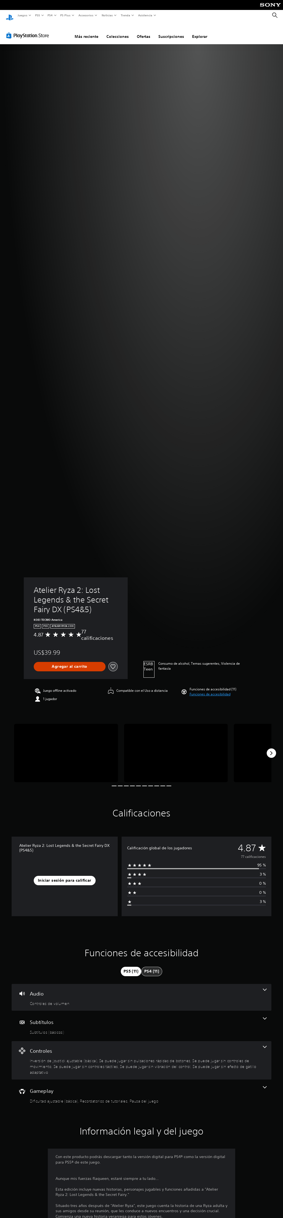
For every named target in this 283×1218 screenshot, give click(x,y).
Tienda (125, 15)
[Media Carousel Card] (66, 748)
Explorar (199, 31)
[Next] (271, 748)
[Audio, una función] (141, 992)
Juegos (22, 15)
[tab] (131, 966)
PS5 (37, 15)
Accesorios (85, 15)
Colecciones (117, 31)
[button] (210, 689)
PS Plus (65, 15)
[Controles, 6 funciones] (141, 1055)
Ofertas (143, 31)
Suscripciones (171, 31)
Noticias (107, 15)
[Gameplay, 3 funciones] (141, 1089)
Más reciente (86, 31)
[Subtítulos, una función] (141, 1020)
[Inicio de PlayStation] (9, 15)
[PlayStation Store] (28, 30)
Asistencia (145, 15)
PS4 (50, 15)
